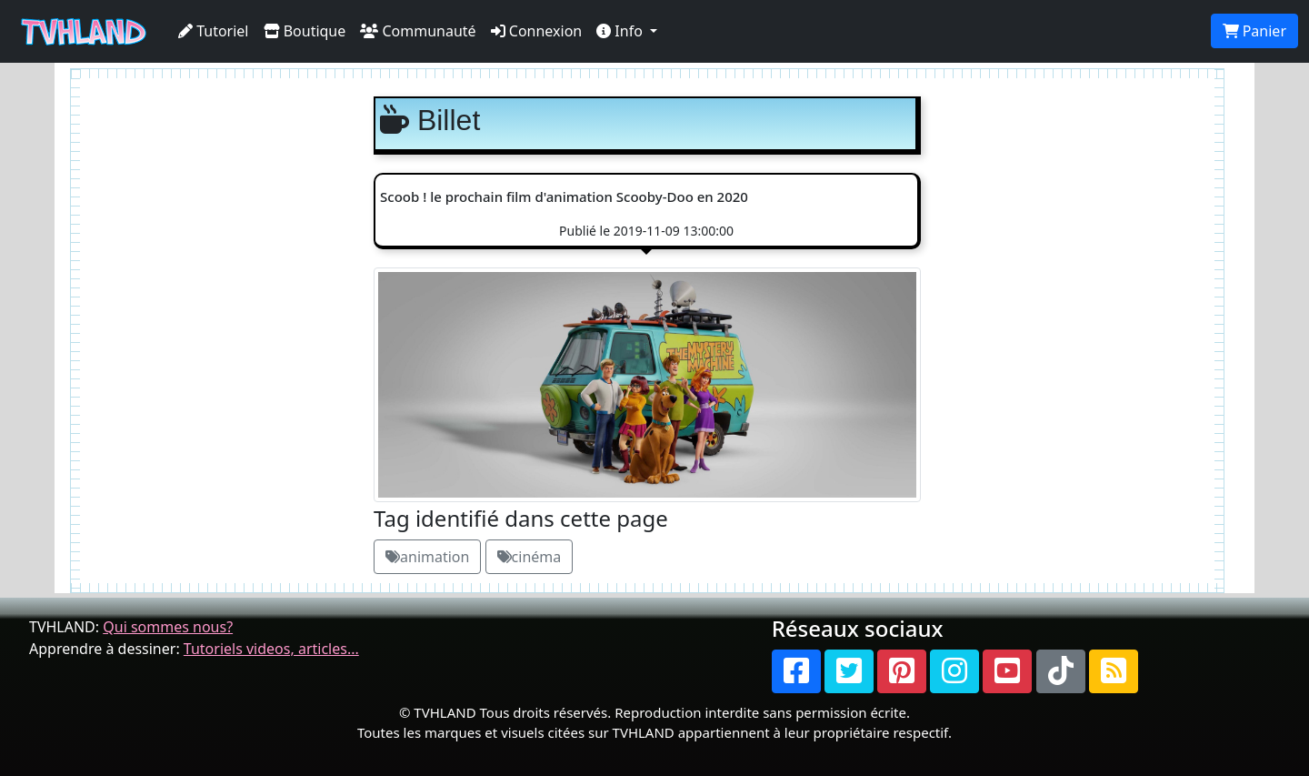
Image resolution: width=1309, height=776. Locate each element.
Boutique (305, 31)
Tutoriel (213, 31)
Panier (1254, 31)
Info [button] (621, 31)
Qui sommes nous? (168, 627)
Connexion (537, 31)
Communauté (417, 31)
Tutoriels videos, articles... (271, 649)
